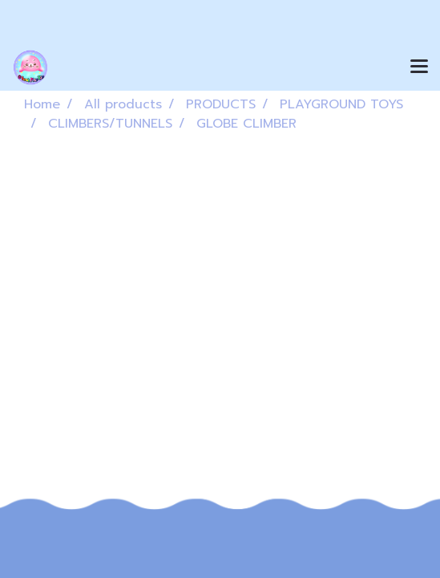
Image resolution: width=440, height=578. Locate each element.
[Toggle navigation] (419, 67)
